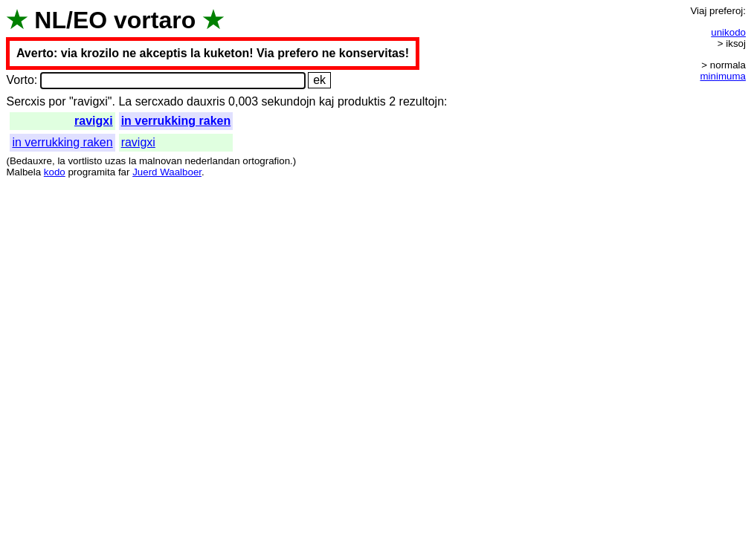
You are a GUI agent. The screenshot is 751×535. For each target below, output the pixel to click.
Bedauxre (31, 160)
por (56, 101)
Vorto (19, 80)
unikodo (728, 32)
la (61, 160)
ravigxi (93, 120)
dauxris (206, 101)
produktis (362, 101)
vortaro (155, 20)
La (125, 101)
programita (91, 172)
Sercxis (25, 101)
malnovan (160, 160)
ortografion (266, 160)
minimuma (723, 76)
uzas (115, 160)
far (124, 172)
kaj (326, 101)
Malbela (23, 172)
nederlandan (212, 160)
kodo (54, 172)
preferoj (726, 10)
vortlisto (85, 160)
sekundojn (289, 101)
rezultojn (421, 101)
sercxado (159, 101)
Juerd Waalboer (167, 172)
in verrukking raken (176, 120)
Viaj (698, 10)
